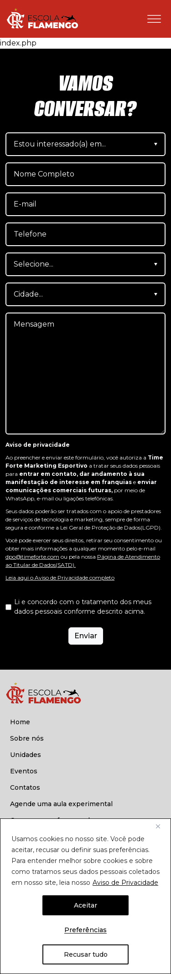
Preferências (85, 930)
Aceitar (85, 905)
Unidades (25, 755)
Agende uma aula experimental (61, 804)
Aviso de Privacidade (125, 882)
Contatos (25, 787)
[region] (85, 896)
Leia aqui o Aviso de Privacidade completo (59, 577)
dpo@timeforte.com (32, 556)
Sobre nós (27, 738)
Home (20, 722)
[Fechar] (161, 826)
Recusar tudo (86, 954)
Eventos (23, 771)
